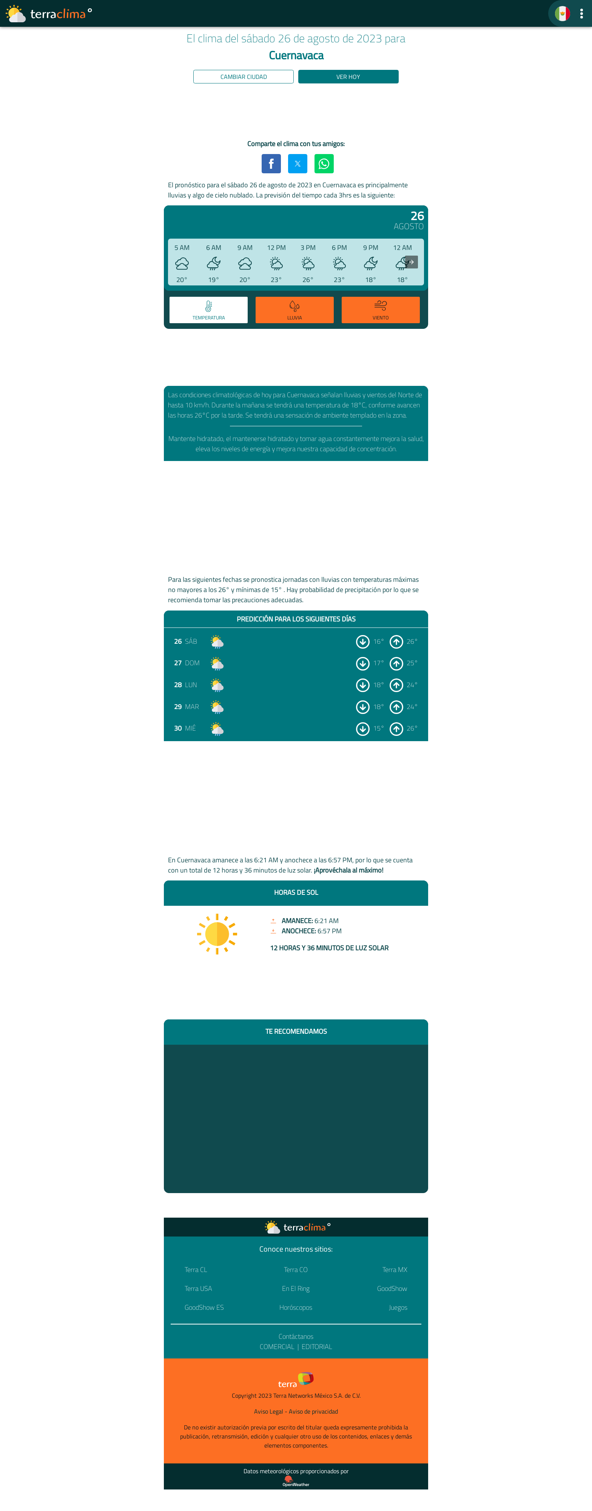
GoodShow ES (204, 1307)
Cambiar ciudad (243, 76)
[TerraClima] (562, 13)
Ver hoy (348, 76)
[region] (296, 113)
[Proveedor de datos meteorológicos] (296, 1481)
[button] (581, 13)
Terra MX (394, 1269)
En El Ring (296, 1288)
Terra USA (198, 1288)
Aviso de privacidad (313, 1411)
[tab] (209, 310)
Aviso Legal (268, 1411)
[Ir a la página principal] (49, 13)
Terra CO (296, 1269)
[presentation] (411, 262)
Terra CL (196, 1269)
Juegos (398, 1307)
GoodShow (392, 1288)
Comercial (277, 1346)
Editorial (317, 1346)
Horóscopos (295, 1307)
